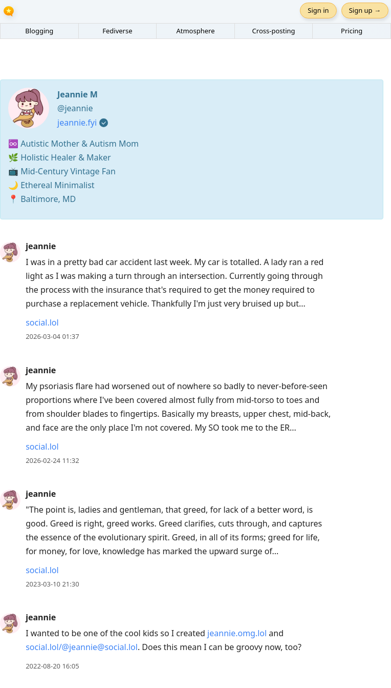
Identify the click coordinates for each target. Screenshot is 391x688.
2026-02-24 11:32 (52, 460)
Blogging (39, 30)
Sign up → (365, 10)
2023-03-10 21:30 (52, 584)
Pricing (351, 30)
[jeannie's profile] (10, 251)
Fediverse (117, 30)
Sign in (318, 10)
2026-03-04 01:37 (52, 336)
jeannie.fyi (77, 122)
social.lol (42, 322)
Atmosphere (195, 30)
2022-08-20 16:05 (52, 666)
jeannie (41, 246)
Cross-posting (273, 30)
